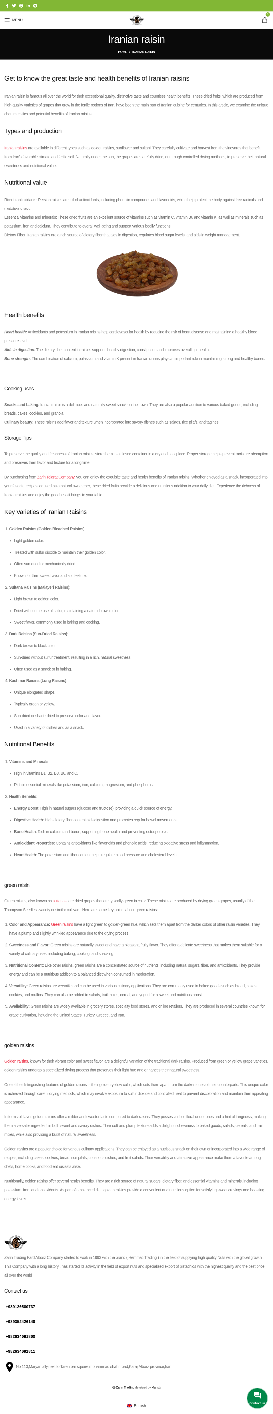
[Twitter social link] (14, 5)
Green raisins (62, 924)
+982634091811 (20, 1350)
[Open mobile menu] (13, 20)
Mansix (156, 1386)
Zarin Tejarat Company (55, 477)
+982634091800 (20, 1335)
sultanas (59, 901)
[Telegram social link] (35, 5)
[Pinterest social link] (21, 5)
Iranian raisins (15, 148)
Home (122, 52)
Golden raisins (16, 1061)
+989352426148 (20, 1321)
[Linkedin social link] (28, 5)
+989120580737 (20, 1306)
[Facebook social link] (7, 5)
